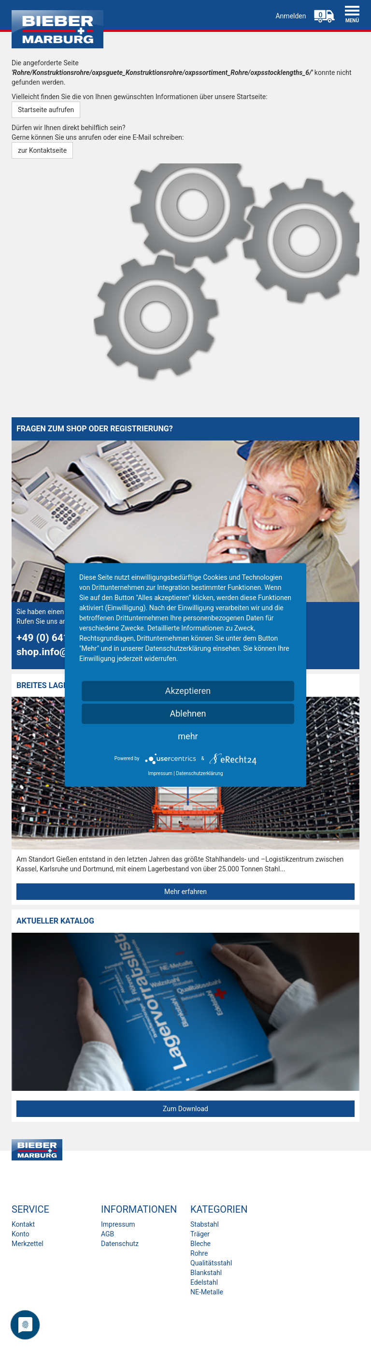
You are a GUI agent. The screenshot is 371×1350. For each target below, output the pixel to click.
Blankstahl (206, 1273)
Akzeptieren (188, 691)
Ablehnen (188, 713)
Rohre (199, 1253)
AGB (107, 1234)
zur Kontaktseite (42, 150)
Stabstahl (204, 1224)
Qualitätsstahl (211, 1263)
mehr (188, 736)
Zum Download (185, 1109)
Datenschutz (120, 1243)
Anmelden (290, 16)
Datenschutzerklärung (199, 773)
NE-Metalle (206, 1292)
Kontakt (23, 1224)
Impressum (118, 1224)
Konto (20, 1234)
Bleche (200, 1243)
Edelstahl (204, 1282)
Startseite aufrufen (46, 110)
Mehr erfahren (185, 891)
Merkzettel (27, 1243)
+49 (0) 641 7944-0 (60, 638)
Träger (200, 1234)
